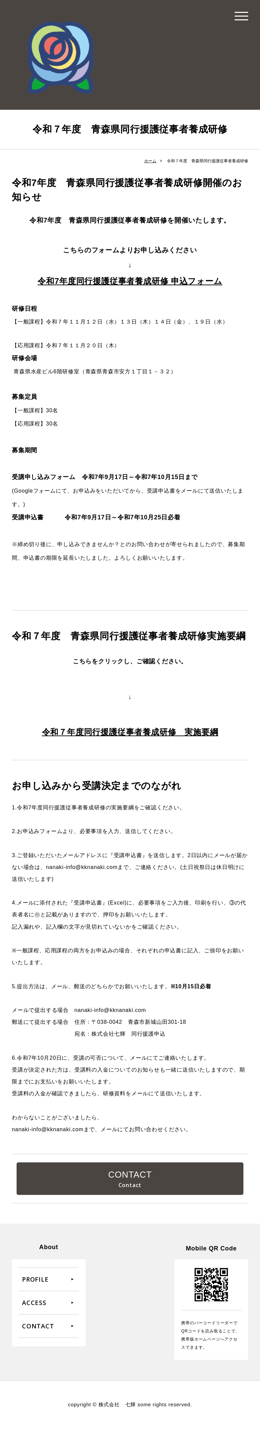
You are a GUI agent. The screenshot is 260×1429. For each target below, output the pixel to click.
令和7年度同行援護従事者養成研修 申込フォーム (130, 281)
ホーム (150, 161)
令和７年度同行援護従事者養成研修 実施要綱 (130, 732)
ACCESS (34, 1303)
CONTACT (130, 1174)
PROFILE (35, 1280)
